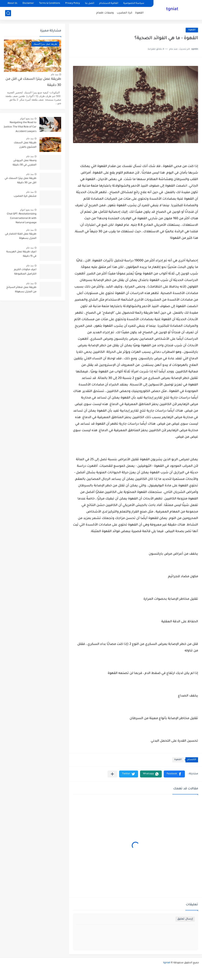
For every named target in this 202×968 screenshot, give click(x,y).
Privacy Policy (72, 3)
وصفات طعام (105, 12)
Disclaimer (28, 3)
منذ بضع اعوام (27, 118)
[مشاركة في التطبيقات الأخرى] (112, 774)
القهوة (139, 12)
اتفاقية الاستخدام (108, 3)
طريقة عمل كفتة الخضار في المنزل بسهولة (20, 236)
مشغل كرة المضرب (25, 196)
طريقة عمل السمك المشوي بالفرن (25, 145)
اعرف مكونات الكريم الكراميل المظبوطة (25, 271)
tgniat (172, 9)
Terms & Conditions (49, 3)
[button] (174, 774)
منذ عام (54, 74)
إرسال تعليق (185, 919)
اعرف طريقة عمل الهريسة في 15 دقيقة (21, 254)
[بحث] (8, 13)
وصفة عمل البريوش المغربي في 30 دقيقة (24, 162)
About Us (12, 3)
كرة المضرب (124, 12)
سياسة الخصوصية (133, 3)
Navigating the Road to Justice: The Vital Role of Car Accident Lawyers (20, 127)
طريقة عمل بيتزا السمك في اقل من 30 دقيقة (33, 82)
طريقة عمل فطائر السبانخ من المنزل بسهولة (21, 289)
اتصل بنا (89, 3)
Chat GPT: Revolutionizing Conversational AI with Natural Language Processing (21, 219)
